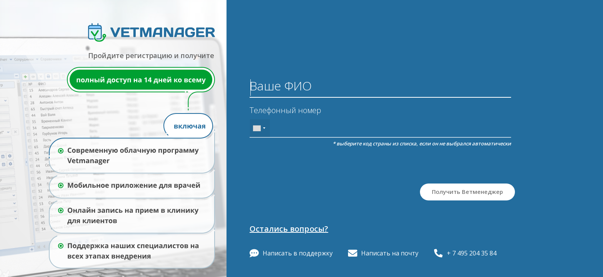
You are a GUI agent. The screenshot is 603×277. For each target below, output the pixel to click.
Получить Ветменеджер (467, 191)
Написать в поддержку (291, 253)
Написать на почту (383, 253)
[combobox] (260, 128)
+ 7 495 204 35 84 (465, 253)
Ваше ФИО (281, 85)
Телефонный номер (285, 110)
